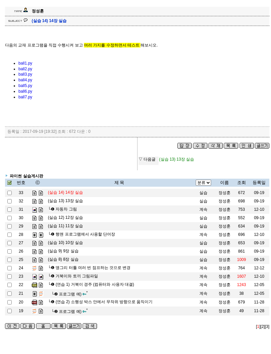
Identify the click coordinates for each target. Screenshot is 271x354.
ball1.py (25, 63)
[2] (262, 326)
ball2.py (25, 69)
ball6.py (25, 91)
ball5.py (25, 85)
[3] (267, 326)
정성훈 (224, 192)
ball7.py (25, 97)
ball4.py (25, 80)
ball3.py (25, 74)
